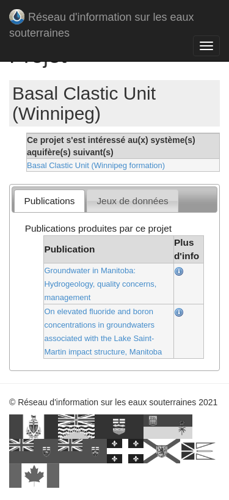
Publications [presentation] (49, 201)
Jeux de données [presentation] (132, 201)
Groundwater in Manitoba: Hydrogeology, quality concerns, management (100, 284)
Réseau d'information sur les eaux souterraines (101, 20)
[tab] (49, 200)
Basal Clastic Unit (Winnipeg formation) (96, 165)
